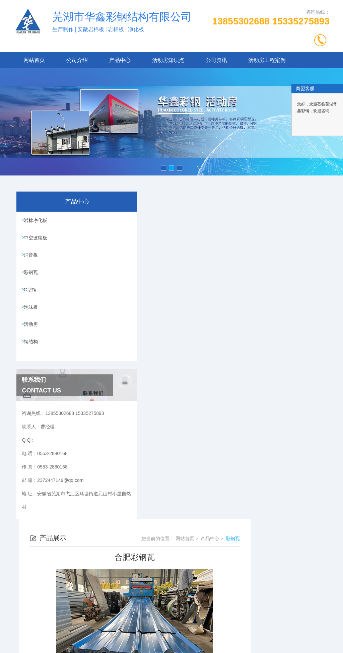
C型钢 (31, 297)
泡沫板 (32, 316)
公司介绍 (77, 60)
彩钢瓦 (32, 278)
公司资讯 (216, 60)
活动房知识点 (168, 60)
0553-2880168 (119, 573)
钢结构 (32, 354)
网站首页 (34, 60)
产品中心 (120, 60)
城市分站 (18, 645)
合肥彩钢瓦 (144, 443)
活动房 (32, 335)
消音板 (32, 259)
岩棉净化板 (37, 221)
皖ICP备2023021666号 (219, 584)
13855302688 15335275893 (271, 21)
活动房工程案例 (267, 60)
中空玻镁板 (37, 240)
